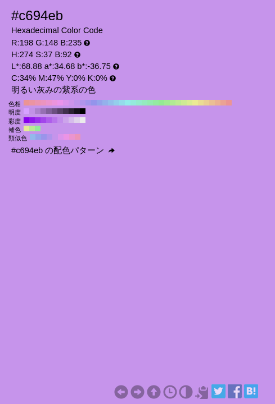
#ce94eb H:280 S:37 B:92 (71, 102)
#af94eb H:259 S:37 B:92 (49, 137)
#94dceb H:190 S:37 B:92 (122, 102)
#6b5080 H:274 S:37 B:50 (54, 111)
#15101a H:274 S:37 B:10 (77, 111)
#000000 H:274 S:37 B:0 (82, 111)
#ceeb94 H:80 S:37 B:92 (184, 102)
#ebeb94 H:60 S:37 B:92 (195, 102)
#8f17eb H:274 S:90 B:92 (32, 120)
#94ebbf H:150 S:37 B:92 (144, 102)
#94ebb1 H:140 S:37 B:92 (150, 102)
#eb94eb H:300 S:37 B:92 (60, 102)
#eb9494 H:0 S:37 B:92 (229, 102)
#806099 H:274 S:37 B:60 (49, 111)
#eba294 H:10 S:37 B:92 (223, 102)
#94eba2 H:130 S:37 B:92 (156, 102)
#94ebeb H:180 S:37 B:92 (127, 102)
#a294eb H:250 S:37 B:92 (88, 102)
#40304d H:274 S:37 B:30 (66, 111)
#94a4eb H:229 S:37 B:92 (38, 137)
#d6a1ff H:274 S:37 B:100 (26, 111)
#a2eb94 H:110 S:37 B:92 (167, 102)
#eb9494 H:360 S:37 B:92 (26, 102)
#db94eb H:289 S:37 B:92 (61, 137)
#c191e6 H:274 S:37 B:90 (32, 111)
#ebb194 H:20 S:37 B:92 (217, 102)
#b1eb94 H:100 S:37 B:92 (172, 102)
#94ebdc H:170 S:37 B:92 (133, 102)
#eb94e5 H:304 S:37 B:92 (66, 137)
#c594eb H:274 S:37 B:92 (55, 137)
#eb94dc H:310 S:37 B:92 (54, 102)
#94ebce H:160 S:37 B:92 (139, 102)
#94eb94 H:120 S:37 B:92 (161, 102)
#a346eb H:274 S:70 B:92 (43, 120)
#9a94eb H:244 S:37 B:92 (44, 137)
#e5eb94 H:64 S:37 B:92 (26, 128)
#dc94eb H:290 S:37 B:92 (66, 102)
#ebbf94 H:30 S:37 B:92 (212, 102)
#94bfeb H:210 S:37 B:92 (111, 102)
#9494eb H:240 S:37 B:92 (94, 102)
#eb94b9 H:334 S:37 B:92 (77, 137)
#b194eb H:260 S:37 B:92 (82, 102)
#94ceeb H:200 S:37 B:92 (116, 102)
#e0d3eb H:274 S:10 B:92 (77, 120)
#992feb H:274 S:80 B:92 (37, 120)
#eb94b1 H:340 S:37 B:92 (37, 102)
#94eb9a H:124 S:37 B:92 (37, 128)
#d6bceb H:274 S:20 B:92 (71, 120)
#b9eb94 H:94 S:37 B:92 (32, 128)
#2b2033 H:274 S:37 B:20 (71, 111)
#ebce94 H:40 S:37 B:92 (206, 102)
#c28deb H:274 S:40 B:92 (60, 120)
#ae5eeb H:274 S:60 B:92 (49, 120)
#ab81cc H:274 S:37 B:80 (37, 111)
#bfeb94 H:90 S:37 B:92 (178, 102)
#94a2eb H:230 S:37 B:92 (99, 102)
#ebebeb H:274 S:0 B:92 (82, 120)
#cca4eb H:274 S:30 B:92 (66, 120)
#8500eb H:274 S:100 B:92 (26, 120)
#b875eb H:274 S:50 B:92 (54, 120)
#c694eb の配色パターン (63, 150)
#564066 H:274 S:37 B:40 (60, 111)
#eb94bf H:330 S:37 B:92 (43, 102)
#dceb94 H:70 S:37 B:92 (189, 102)
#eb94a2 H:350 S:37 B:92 (32, 102)
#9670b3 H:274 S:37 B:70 (43, 111)
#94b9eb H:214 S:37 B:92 (32, 137)
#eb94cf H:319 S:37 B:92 (72, 137)
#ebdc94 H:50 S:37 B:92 (201, 102)
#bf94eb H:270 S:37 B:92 (77, 102)
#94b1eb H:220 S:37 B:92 (105, 102)
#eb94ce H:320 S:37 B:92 (49, 102)
